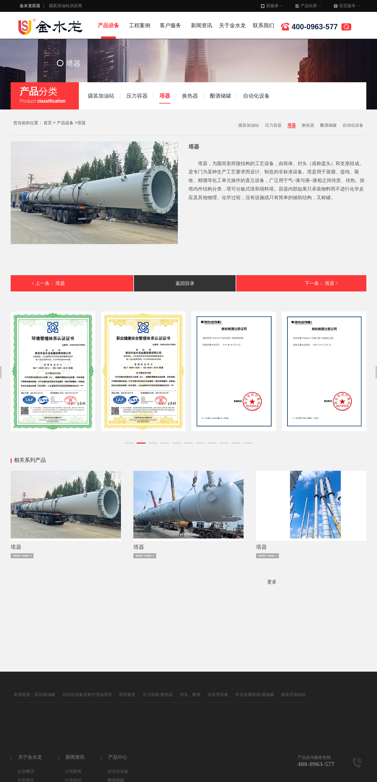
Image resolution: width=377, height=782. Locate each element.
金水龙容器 (30, 6)
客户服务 (170, 25)
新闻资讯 (201, 25)
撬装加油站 (248, 125)
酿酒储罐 (328, 125)
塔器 (81, 123)
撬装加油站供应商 (65, 6)
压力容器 (273, 125)
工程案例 (139, 25)
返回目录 (184, 283)
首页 (48, 123)
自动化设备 (353, 125)
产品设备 (108, 25)
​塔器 (16, 547)
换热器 (308, 125)
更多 (39, 581)
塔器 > (331, 283)
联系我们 (263, 25)
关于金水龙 (232, 25)
